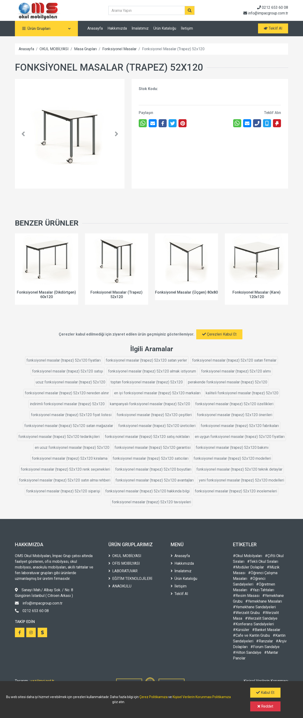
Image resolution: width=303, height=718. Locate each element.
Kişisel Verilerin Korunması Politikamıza (202, 697)
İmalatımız (140, 28)
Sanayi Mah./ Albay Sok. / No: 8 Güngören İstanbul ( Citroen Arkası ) (44, 593)
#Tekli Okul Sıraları (262, 561)
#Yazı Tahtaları (262, 590)
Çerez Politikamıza (153, 697)
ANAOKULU (119, 586)
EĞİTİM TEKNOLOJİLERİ (130, 578)
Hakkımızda (117, 28)
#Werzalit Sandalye (261, 618)
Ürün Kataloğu (164, 28)
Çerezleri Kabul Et (219, 334)
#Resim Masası (246, 595)
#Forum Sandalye (265, 647)
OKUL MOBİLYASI (54, 49)
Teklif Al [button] (273, 28)
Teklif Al (179, 593)
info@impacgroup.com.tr (265, 13)
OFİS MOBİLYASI (124, 563)
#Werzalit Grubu (246, 612)
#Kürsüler (241, 629)
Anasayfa (95, 28)
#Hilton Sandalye (247, 652)
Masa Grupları (85, 49)
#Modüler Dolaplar (248, 567)
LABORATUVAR (123, 571)
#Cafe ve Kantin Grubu (251, 635)
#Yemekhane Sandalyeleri (254, 607)
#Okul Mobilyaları (247, 556)
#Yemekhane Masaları (263, 601)
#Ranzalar (264, 641)
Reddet (265, 706)
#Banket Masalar (266, 629)
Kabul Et (265, 692)
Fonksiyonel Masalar (119, 49)
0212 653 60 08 (272, 7)
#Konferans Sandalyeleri (253, 624)
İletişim (187, 28)
